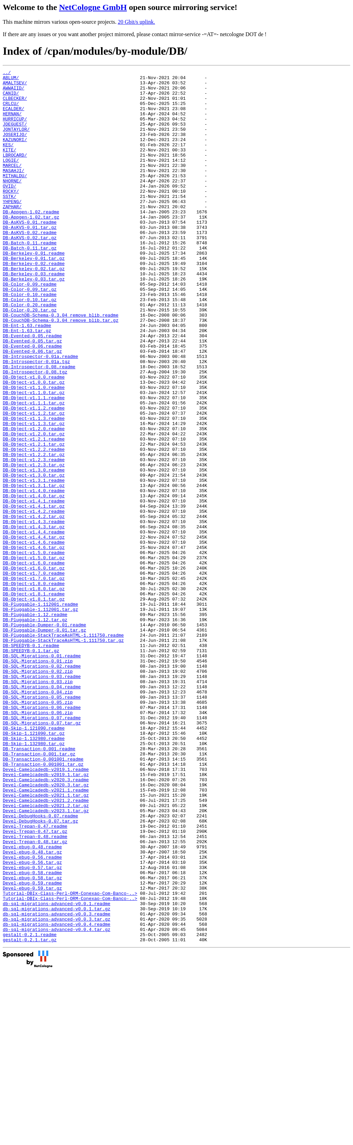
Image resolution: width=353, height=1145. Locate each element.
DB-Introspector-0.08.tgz (35, 433)
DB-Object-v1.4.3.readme (33, 612)
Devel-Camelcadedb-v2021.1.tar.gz (46, 940)
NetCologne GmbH (93, 7)
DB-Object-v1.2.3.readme (33, 538)
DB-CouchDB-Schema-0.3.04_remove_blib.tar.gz (60, 371)
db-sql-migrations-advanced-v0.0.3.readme (56, 1083)
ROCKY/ (11, 216)
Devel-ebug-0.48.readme (32, 1002)
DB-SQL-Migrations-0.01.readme (42, 773)
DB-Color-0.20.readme (30, 352)
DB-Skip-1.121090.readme (33, 860)
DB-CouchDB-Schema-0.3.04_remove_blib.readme (60, 364)
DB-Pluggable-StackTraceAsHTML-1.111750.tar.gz (63, 755)
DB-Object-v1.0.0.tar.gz (33, 445)
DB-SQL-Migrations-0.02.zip (38, 792)
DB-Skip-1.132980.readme (33, 872)
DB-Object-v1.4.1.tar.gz (33, 594)
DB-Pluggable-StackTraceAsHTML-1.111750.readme (63, 748)
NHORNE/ (12, 203)
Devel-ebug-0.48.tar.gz (32, 1009)
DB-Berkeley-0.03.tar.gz (33, 321)
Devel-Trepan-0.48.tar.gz (35, 996)
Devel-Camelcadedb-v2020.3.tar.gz (46, 928)
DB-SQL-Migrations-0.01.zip (38, 779)
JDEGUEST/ (15, 135)
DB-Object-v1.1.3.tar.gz (33, 494)
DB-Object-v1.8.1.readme (33, 699)
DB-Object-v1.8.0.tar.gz (33, 693)
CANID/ (11, 98)
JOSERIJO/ (15, 148)
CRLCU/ (11, 110)
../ (7, 73)
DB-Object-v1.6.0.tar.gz (33, 668)
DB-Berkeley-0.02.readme (33, 302)
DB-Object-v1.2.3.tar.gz (33, 544)
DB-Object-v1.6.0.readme (33, 662)
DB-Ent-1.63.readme (27, 377)
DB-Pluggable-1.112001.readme (40, 711)
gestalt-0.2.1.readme (30, 1108)
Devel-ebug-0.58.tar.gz (32, 1040)
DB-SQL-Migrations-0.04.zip (38, 817)
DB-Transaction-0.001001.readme (43, 897)
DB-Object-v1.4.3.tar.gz (33, 618)
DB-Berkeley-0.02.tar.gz (33, 309)
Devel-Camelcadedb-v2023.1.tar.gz (46, 959)
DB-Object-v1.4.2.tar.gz (33, 606)
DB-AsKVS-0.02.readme (30, 265)
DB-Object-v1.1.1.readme (33, 463)
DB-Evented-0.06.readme (32, 402)
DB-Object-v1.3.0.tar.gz (33, 556)
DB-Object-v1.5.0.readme (33, 649)
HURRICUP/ (15, 129)
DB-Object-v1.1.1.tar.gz (33, 470)
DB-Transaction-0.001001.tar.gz (43, 903)
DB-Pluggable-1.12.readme (35, 724)
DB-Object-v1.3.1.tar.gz (33, 569)
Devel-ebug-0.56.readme (32, 1015)
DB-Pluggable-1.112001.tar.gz (40, 717)
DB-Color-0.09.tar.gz (30, 333)
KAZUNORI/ (15, 154)
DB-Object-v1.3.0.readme (33, 550)
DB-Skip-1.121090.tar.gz (33, 866)
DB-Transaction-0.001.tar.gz (39, 891)
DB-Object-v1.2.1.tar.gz (33, 519)
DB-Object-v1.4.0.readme (33, 575)
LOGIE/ (11, 179)
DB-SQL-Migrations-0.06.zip (38, 841)
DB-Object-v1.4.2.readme (33, 600)
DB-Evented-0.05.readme (32, 389)
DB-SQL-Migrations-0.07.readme (42, 848)
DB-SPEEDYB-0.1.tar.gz (31, 767)
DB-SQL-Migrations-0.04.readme (42, 810)
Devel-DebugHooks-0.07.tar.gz (40, 971)
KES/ (8, 160)
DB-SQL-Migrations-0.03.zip (38, 804)
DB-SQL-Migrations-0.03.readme (42, 798)
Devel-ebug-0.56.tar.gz (32, 1021)
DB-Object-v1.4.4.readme (33, 625)
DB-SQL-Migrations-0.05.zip (38, 829)
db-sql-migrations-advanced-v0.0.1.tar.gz (56, 1077)
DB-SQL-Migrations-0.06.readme (42, 835)
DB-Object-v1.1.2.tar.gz (33, 482)
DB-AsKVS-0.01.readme (30, 253)
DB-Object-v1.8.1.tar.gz (33, 705)
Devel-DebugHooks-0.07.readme (40, 965)
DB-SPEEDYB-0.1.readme (31, 761)
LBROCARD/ (15, 172)
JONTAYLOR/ (16, 141)
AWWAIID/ (13, 92)
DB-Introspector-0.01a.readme (40, 414)
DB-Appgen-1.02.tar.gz (31, 247)
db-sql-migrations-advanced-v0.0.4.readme (56, 1095)
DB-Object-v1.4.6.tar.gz (33, 643)
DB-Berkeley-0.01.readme (33, 290)
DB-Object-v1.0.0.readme (33, 439)
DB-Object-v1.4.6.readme (33, 637)
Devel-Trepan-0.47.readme (35, 978)
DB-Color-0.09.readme (30, 327)
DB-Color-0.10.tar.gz (30, 346)
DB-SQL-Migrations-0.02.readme (42, 786)
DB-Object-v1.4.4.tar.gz (33, 631)
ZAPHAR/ (12, 234)
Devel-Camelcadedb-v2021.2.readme (46, 947)
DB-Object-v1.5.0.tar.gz (33, 656)
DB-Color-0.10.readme (30, 340)
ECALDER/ (13, 117)
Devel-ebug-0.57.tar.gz (32, 1027)
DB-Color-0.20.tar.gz (30, 358)
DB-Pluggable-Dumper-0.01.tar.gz (44, 742)
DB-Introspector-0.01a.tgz (36, 420)
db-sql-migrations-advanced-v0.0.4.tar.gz (56, 1102)
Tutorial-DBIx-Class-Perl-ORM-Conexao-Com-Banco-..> (70, 1058)
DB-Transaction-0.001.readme (39, 885)
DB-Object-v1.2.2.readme (33, 525)
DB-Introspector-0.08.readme (39, 426)
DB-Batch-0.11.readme (30, 278)
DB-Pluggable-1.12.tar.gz (35, 730)
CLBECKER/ (15, 104)
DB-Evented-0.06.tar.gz (32, 408)
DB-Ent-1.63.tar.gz (27, 383)
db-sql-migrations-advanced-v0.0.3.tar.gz (56, 1089)
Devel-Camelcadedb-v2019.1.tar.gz (46, 916)
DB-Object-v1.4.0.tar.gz (33, 581)
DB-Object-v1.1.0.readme (33, 451)
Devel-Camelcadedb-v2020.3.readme (46, 922)
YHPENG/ (12, 228)
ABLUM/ (11, 79)
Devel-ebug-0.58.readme (32, 1033)
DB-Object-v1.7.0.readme (33, 674)
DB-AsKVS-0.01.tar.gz (30, 259)
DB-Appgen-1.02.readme (31, 240)
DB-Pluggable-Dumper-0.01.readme (44, 736)
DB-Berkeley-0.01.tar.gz (33, 296)
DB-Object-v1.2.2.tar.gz (33, 532)
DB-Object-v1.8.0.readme (33, 686)
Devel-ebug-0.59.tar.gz (32, 1052)
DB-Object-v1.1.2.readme (33, 476)
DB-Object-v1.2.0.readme (33, 501)
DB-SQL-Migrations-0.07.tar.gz (42, 854)
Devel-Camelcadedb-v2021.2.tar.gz (46, 953)
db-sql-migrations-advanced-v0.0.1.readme (56, 1071)
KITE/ (9, 166)
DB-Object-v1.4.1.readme (33, 587)
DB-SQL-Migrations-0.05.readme (42, 823)
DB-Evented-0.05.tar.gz (32, 395)
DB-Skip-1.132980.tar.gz (33, 879)
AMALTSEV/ (15, 86)
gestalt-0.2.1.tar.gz (30, 1114)
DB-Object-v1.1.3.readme (33, 488)
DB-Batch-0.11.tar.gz (30, 284)
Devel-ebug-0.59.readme (32, 1046)
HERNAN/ (12, 123)
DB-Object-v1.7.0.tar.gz (33, 680)
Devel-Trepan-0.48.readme (35, 990)
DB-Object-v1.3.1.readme (33, 563)
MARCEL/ (12, 185)
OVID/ (9, 209)
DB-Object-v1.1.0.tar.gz (33, 457)
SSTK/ (9, 222)
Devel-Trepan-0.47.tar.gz (35, 984)
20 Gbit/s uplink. (136, 22)
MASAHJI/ (13, 191)
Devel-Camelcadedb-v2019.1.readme (46, 910)
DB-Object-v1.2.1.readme (33, 513)
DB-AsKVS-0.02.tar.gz (30, 271)
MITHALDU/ (15, 197)
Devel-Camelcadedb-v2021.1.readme (46, 934)
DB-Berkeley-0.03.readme (33, 315)
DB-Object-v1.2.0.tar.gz (33, 507)
